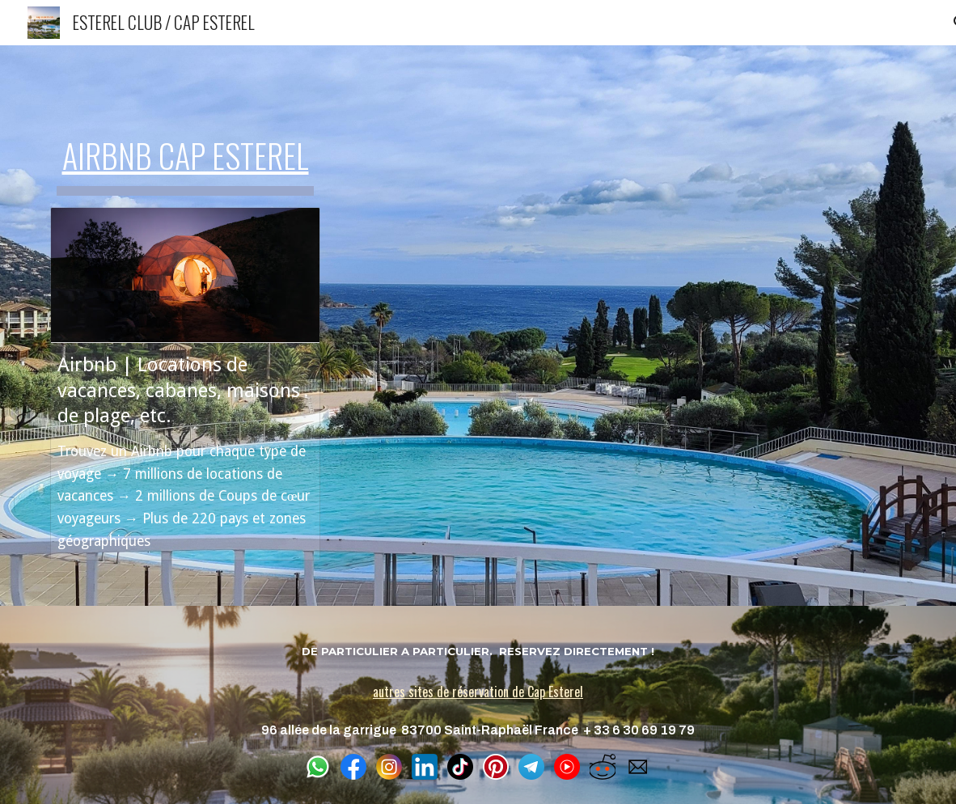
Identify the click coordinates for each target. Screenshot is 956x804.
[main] (185, 149)
